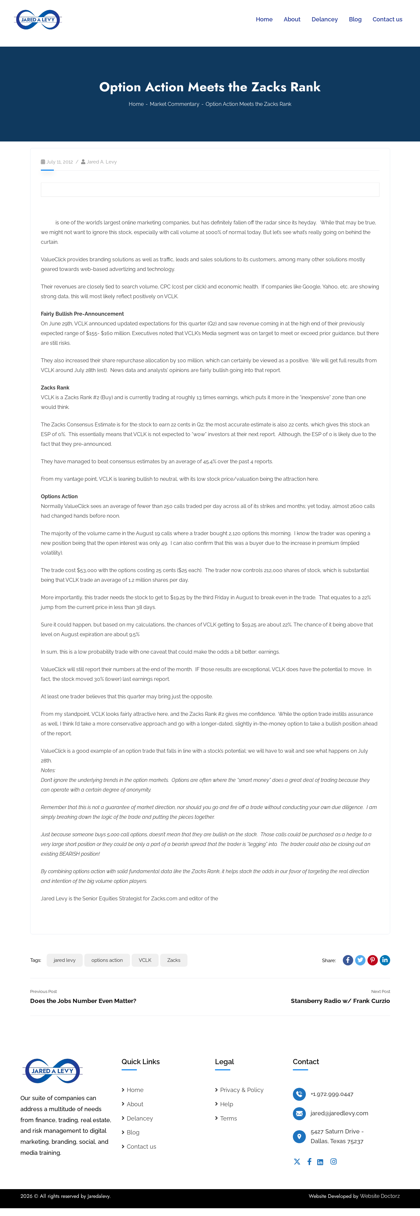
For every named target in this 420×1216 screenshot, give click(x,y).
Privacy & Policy (242, 1090)
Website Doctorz (380, 1196)
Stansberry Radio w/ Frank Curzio (340, 1000)
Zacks (173, 960)
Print (202, 189)
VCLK (47, 223)
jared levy (65, 960)
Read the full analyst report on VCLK (84, 916)
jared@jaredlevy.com (339, 1113)
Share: (329, 960)
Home (136, 104)
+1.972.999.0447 (332, 1093)
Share (216, 189)
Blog (133, 1132)
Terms (228, 1118)
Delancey (140, 1118)
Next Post (380, 991)
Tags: (35, 960)
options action (107, 960)
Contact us (141, 1146)
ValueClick (55, 210)
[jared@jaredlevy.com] (299, 1113)
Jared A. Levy (102, 162)
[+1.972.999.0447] (299, 1094)
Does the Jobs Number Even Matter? (83, 1000)
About (135, 1104)
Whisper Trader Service (247, 898)
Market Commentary (174, 104)
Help (226, 1104)
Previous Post (43, 991)
